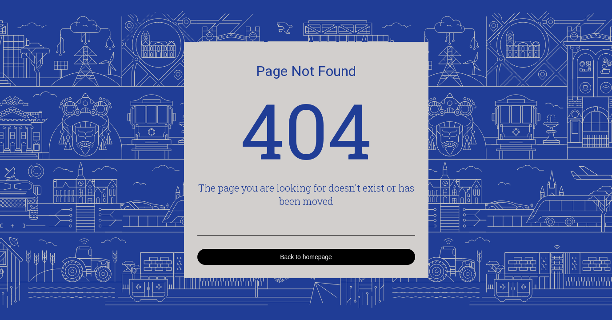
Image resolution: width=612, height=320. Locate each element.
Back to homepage (306, 256)
